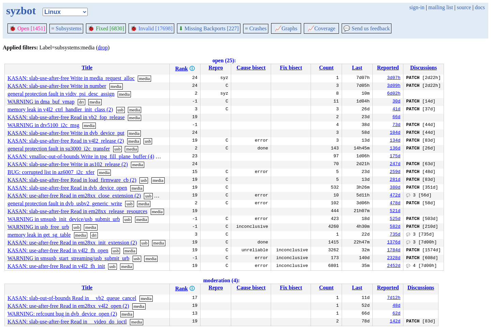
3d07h (393, 78)
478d (395, 204)
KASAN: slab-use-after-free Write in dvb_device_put (66, 133)
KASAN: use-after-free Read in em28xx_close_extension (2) (74, 196)
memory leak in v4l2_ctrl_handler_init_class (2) (60, 109)
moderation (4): (221, 280)
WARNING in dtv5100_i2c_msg (43, 125)
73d (396, 125)
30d (396, 102)
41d (396, 110)
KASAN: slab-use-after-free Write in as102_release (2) (68, 164)
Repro (215, 67)
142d (395, 322)
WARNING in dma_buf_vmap (41, 102)
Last (357, 67)
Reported (388, 67)
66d (396, 117)
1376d (393, 243)
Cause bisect (251, 67)
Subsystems (66, 28)
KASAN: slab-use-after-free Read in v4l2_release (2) (66, 141)
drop (103, 47)
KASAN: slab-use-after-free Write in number (57, 86)
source (464, 7)
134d (395, 141)
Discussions (423, 67)
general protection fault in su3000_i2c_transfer (59, 149)
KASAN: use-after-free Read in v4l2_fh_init (56, 266)
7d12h (393, 298)
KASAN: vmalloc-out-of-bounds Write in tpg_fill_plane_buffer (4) (81, 156)
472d (395, 196)
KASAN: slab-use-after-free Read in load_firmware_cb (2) (72, 180)
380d (395, 188)
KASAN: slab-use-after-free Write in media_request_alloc (71, 78)
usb (120, 109)
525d (395, 219)
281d (395, 180)
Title (86, 67)
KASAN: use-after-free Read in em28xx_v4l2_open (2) (68, 306)
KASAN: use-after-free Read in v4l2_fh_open (58, 250)
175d (395, 157)
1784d (393, 251)
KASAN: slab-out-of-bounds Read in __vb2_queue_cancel (72, 298)
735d (395, 235)
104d (395, 133)
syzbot (21, 10)
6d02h (393, 94)
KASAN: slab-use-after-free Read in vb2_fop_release (66, 117)
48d (396, 306)
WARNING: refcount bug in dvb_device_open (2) (62, 314)
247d (395, 164)
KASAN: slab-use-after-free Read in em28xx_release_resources (77, 211)
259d (395, 172)
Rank (181, 69)
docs (480, 7)
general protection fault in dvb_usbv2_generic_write (65, 203)
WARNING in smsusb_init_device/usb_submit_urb (64, 219)
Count (326, 67)
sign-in (416, 7)
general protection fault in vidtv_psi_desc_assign (61, 94)
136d (395, 149)
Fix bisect (291, 67)
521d (395, 211)
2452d (393, 266)
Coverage (321, 28)
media (144, 78)
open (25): (224, 60)
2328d (393, 258)
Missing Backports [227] (209, 28)
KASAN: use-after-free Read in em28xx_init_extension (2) (72, 242)
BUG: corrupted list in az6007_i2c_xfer (51, 172)
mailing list (440, 7)
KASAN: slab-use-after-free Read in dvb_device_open (67, 188)
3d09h (393, 86)
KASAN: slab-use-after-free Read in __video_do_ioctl (67, 321)
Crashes (256, 28)
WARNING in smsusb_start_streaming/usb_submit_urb (68, 258)
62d (396, 314)
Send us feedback (366, 28)
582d (395, 227)
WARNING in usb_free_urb (38, 227)
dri (81, 102)
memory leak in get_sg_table (39, 235)
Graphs (286, 28)
